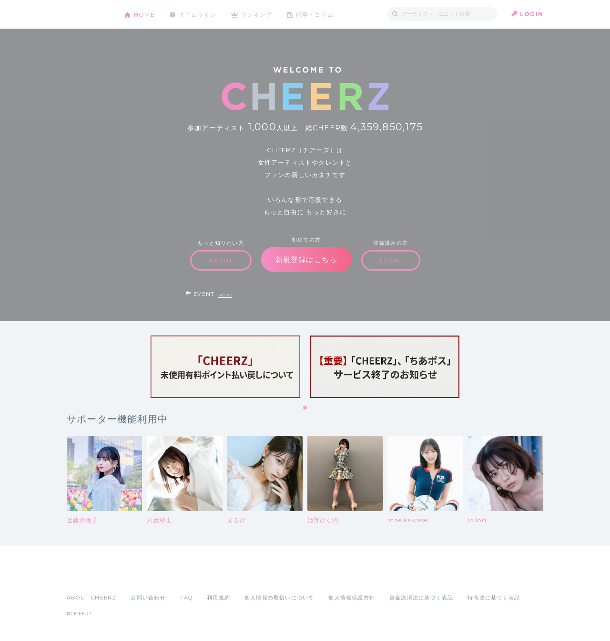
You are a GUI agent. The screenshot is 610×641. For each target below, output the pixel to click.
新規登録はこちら (306, 259)
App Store (89, 576)
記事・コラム (316, 14)
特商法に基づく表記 (494, 597)
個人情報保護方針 (351, 597)
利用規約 (218, 597)
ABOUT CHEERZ (91, 597)
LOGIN (531, 14)
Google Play (139, 576)
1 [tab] (305, 408)
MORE (225, 295)
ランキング (258, 14)
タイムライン (197, 14)
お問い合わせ (148, 597)
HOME (144, 14)
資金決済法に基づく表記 (421, 597)
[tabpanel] (225, 367)
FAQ (186, 597)
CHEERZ (88, 15)
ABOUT (221, 260)
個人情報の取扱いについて (279, 597)
